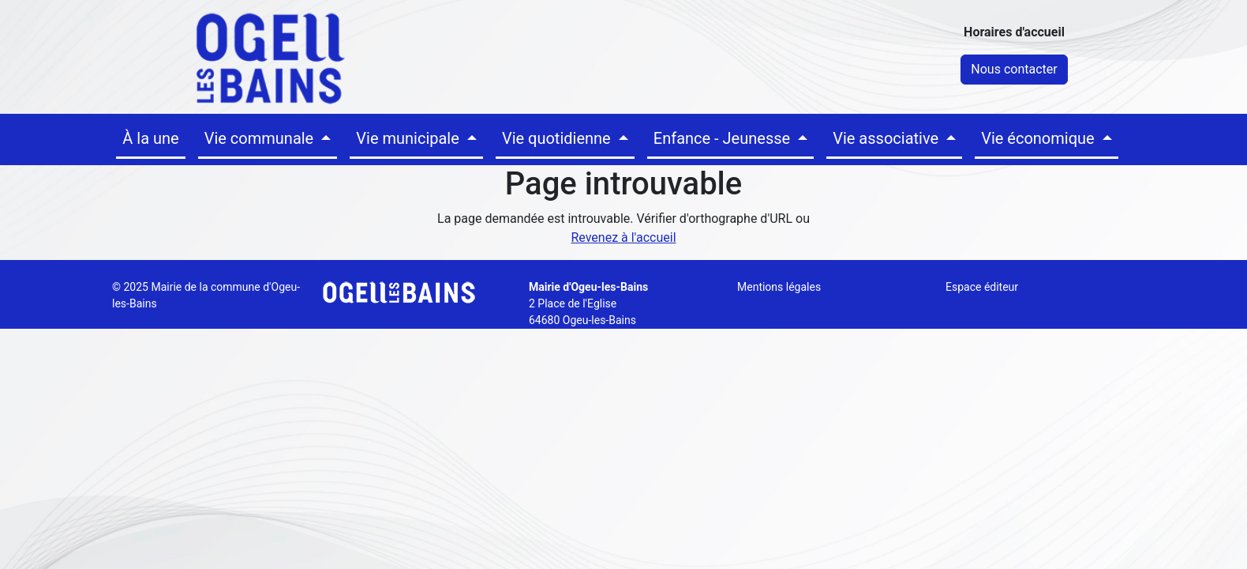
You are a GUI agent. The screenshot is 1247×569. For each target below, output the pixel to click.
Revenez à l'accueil (623, 237)
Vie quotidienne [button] (558, 138)
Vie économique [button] (1039, 138)
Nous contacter (1014, 69)
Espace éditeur (982, 287)
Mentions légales (779, 287)
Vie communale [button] (261, 138)
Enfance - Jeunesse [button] (723, 138)
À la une (150, 138)
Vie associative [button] (887, 138)
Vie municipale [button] (409, 138)
